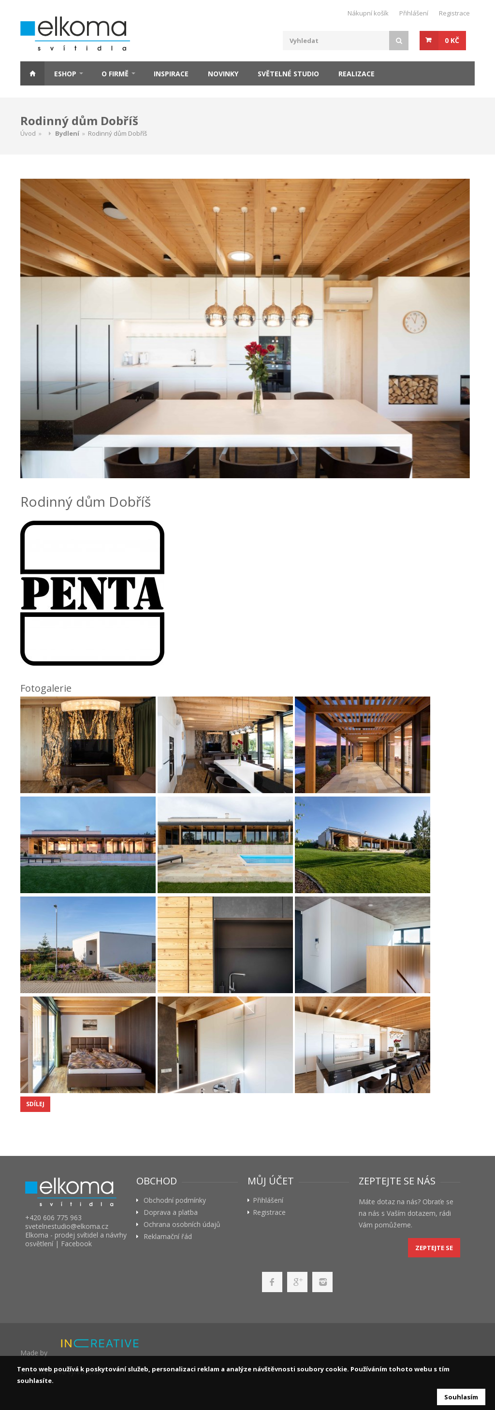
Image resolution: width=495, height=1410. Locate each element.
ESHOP (65, 73)
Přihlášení (413, 13)
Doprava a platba (171, 1212)
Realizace (356, 73)
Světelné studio (288, 73)
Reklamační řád (168, 1236)
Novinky (223, 73)
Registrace (454, 13)
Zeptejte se (434, 1247)
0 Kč (452, 40)
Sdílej (35, 1104)
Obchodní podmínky (175, 1200)
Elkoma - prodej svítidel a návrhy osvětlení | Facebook (76, 1239)
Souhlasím (461, 1397)
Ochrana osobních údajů (182, 1224)
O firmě (115, 73)
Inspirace (171, 73)
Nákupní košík (368, 13)
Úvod (28, 133)
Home (32, 73)
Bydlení (67, 133)
